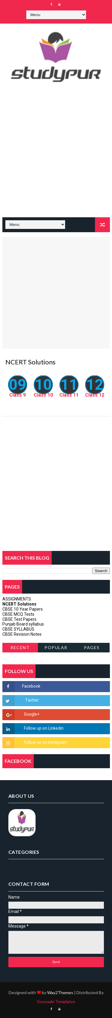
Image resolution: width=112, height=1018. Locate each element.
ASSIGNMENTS (16, 599)
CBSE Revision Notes (22, 634)
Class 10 (43, 395)
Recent (20, 647)
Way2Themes (60, 992)
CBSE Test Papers (19, 619)
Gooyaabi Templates (56, 1001)
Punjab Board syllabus (23, 624)
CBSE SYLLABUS (18, 629)
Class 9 (17, 395)
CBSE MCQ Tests (18, 614)
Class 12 (94, 395)
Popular (56, 647)
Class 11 (69, 395)
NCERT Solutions (19, 604)
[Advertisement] (56, 155)
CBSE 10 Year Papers (22, 609)
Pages (92, 647)
